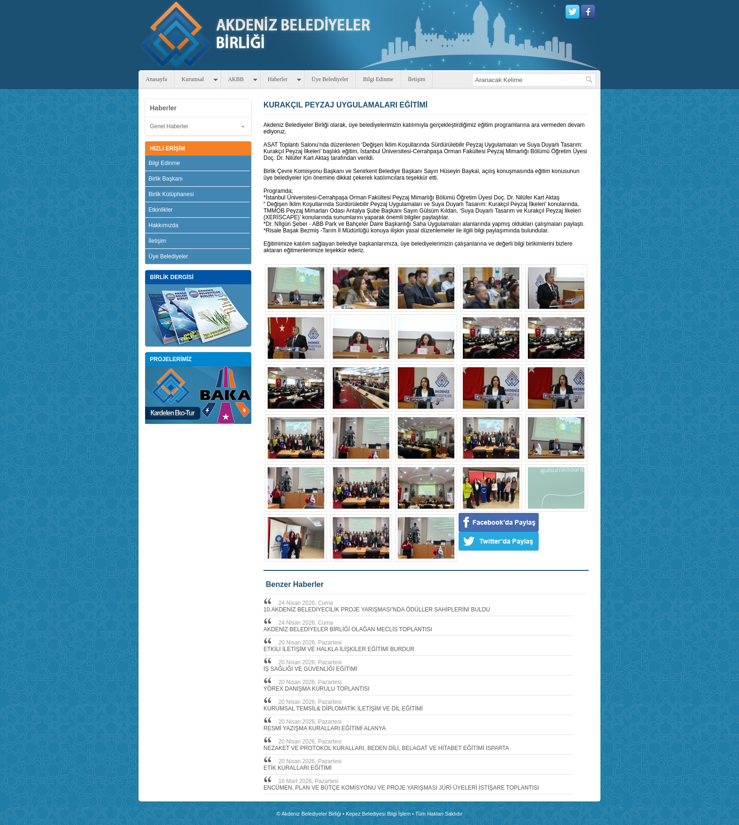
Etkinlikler (160, 209)
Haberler (277, 79)
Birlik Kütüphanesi (171, 194)
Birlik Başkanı (165, 178)
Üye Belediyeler (330, 79)
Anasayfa (156, 79)
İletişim (417, 79)
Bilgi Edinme (378, 79)
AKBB (236, 79)
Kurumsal (192, 79)
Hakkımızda (163, 225)
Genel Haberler (169, 126)
